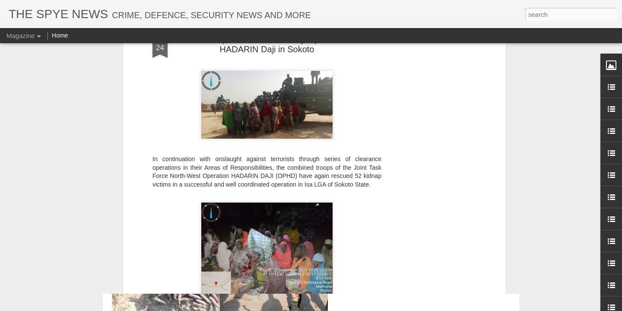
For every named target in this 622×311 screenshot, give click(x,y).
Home (60, 35)
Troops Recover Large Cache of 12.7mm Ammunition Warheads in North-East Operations (431, 128)
